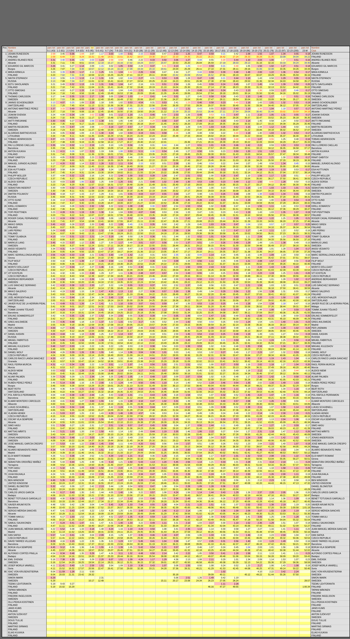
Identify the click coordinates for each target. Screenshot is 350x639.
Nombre (12, 47)
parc (49, 47)
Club (10, 50)
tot (53, 47)
